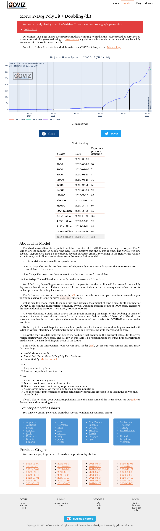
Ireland (61, 433)
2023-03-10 (30, 29)
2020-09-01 (126, 472)
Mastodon (136, 508)
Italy (59, 436)
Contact (61, 505)
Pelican (119, 525)
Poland (93, 427)
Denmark (31, 436)
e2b (74, 295)
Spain (92, 439)
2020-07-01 (126, 477)
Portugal (93, 430)
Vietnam (125, 441)
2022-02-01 (64, 469)
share (48, 134)
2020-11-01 (126, 466)
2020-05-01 (126, 483)
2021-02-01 (95, 480)
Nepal (60, 441)
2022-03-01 (64, 466)
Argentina (31, 422)
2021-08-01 (95, 463)
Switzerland (126, 422)
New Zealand (96, 422)
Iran (59, 430)
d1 (99, 508)
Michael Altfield (49, 359)
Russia (92, 433)
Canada (30, 430)
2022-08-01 (32, 475)
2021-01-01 (95, 483)
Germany (62, 425)
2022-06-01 (32, 480)
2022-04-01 (63, 463)
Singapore (94, 436)
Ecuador (30, 439)
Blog (138, 3)
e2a (91, 345)
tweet (111, 134)
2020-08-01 (126, 475)
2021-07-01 (95, 466)
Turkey (124, 427)
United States (127, 430)
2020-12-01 (126, 463)
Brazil (29, 427)
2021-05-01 (95, 472)
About (116, 3)
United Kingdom (125, 437)
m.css (130, 525)
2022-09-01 (32, 472)
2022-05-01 (32, 483)
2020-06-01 (126, 480)
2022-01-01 (63, 472)
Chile (29, 433)
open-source (72, 39)
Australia (31, 425)
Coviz (24, 499)
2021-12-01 (63, 475)
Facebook (136, 505)
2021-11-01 (63, 477)
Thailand (125, 425)
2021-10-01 (63, 480)
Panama (93, 425)
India (60, 427)
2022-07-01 (32, 477)
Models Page (114, 47)
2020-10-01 (126, 469)
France (61, 422)
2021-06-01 (95, 469)
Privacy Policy (61, 503)
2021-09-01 (63, 483)
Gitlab (136, 510)
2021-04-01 (95, 475)
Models (127, 3)
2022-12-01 (32, 463)
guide (134, 399)
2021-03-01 (95, 477)
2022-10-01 (32, 469)
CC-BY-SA (99, 525)
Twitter (136, 503)
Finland (30, 441)
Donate (149, 3)
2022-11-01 (32, 466)
